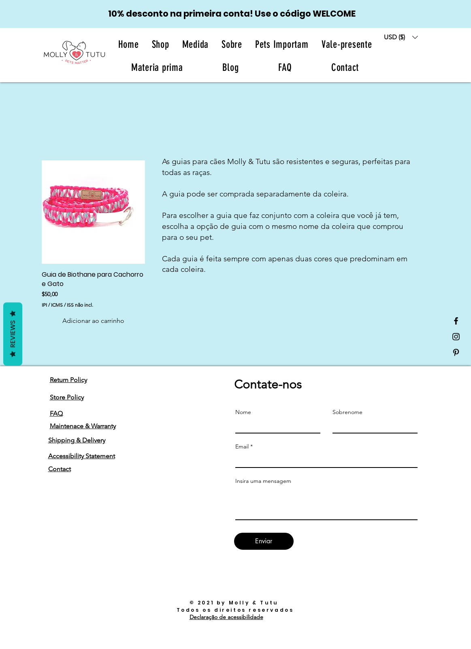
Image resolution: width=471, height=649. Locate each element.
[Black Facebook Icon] (456, 321)
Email (242, 446)
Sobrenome (347, 412)
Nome (243, 412)
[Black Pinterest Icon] (456, 352)
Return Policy (68, 380)
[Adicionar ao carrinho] (93, 321)
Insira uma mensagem (263, 481)
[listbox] (401, 37)
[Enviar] (264, 541)
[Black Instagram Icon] (456, 337)
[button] (232, 44)
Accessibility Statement (81, 456)
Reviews (12, 334)
